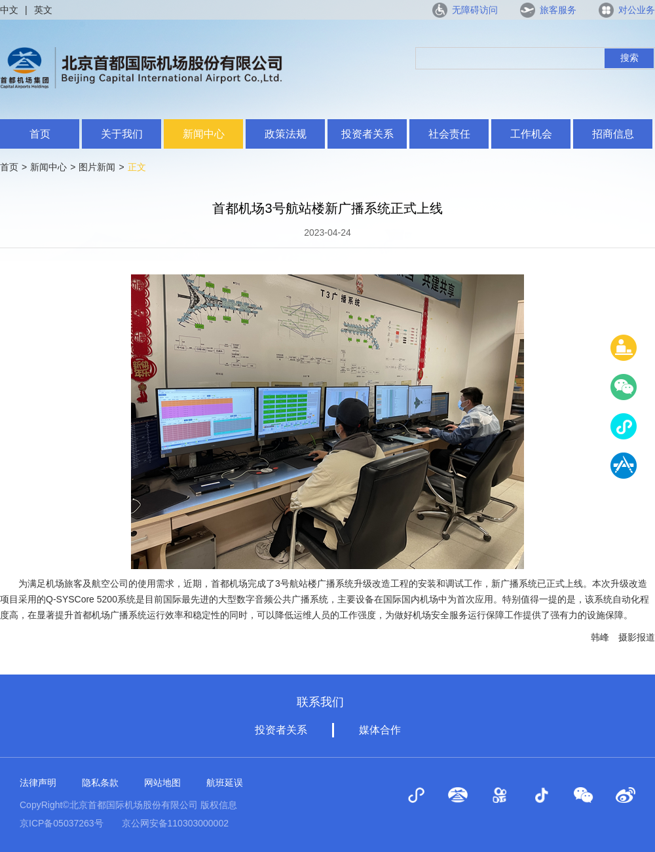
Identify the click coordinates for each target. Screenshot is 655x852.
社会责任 (449, 133)
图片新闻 (97, 167)
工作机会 (531, 133)
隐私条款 (100, 782)
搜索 (629, 57)
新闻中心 (204, 133)
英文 (43, 10)
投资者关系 (367, 133)
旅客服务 (558, 10)
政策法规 (286, 133)
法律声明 (38, 782)
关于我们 (122, 133)
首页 (39, 133)
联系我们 (320, 702)
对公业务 (636, 10)
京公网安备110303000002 (175, 823)
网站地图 (162, 782)
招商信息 (613, 133)
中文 (9, 10)
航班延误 (224, 782)
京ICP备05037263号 (61, 823)
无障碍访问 (475, 10)
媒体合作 (380, 729)
